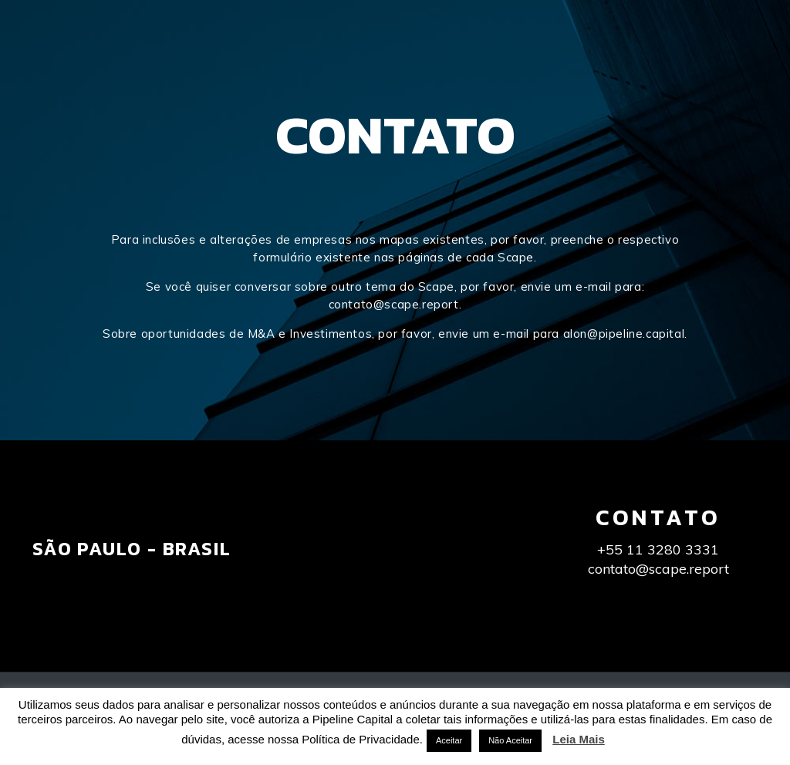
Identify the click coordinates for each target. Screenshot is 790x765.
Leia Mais (578, 739)
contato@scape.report (394, 304)
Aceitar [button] (449, 740)
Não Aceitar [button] (510, 740)
